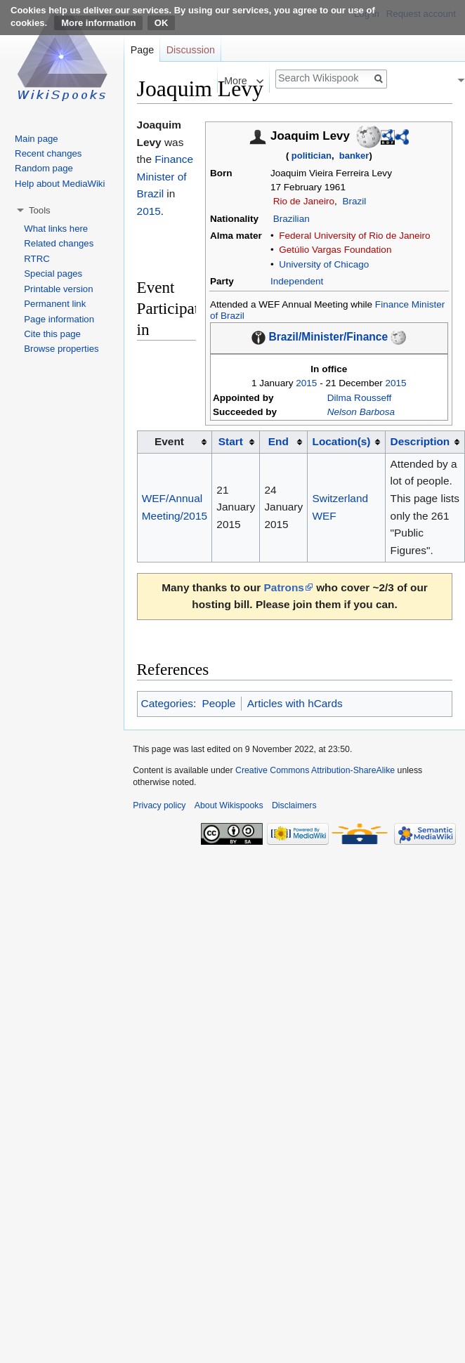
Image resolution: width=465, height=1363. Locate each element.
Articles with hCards (295, 703)
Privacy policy (159, 805)
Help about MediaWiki (60, 183)
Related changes (58, 243)
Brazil (354, 201)
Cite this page (52, 334)
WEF (324, 516)
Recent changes (48, 153)
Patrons (284, 587)
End (278, 441)
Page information (59, 319)
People (218, 703)
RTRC (36, 258)
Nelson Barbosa (361, 412)
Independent (296, 281)
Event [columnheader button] (169, 441)
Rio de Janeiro (303, 201)
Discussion (190, 49)
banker (354, 155)
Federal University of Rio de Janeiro (354, 235)
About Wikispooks (229, 805)
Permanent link (55, 303)
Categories (167, 703)
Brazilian (291, 218)
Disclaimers (294, 805)
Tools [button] (40, 210)
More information (98, 23)
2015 (306, 383)
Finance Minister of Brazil (165, 176)
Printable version (58, 289)
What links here (56, 228)
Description (420, 441)
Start (230, 441)
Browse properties (61, 348)
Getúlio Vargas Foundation (335, 249)
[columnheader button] (236, 441)
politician (312, 155)
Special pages (53, 273)
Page (142, 49)
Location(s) (342, 441)
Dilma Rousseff (359, 398)
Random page (44, 168)
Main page (36, 138)
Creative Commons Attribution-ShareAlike (315, 770)
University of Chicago (324, 264)
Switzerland (341, 498)
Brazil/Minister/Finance (328, 337)
